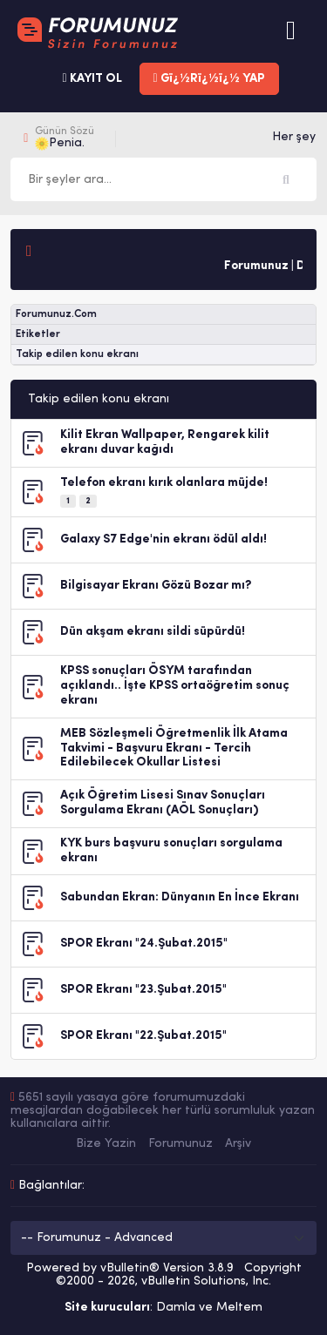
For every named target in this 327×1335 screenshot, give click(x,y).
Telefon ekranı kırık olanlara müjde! (164, 482)
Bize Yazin (106, 1143)
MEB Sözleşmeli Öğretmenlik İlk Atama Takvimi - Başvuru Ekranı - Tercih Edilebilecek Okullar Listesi (174, 748)
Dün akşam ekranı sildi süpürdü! (152, 631)
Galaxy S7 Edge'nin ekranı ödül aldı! (163, 539)
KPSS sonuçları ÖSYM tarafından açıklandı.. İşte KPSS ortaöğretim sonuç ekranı (175, 685)
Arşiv (238, 1143)
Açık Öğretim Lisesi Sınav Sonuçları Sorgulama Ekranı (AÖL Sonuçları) (162, 803)
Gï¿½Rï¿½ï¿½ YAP (209, 78)
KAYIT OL (91, 78)
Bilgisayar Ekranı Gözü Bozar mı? (155, 585)
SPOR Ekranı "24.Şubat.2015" (144, 943)
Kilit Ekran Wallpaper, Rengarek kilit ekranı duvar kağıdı (164, 442)
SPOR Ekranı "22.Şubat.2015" (143, 1035)
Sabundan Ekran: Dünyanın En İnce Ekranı (179, 897)
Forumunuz (180, 1143)
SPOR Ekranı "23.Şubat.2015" (143, 989)
